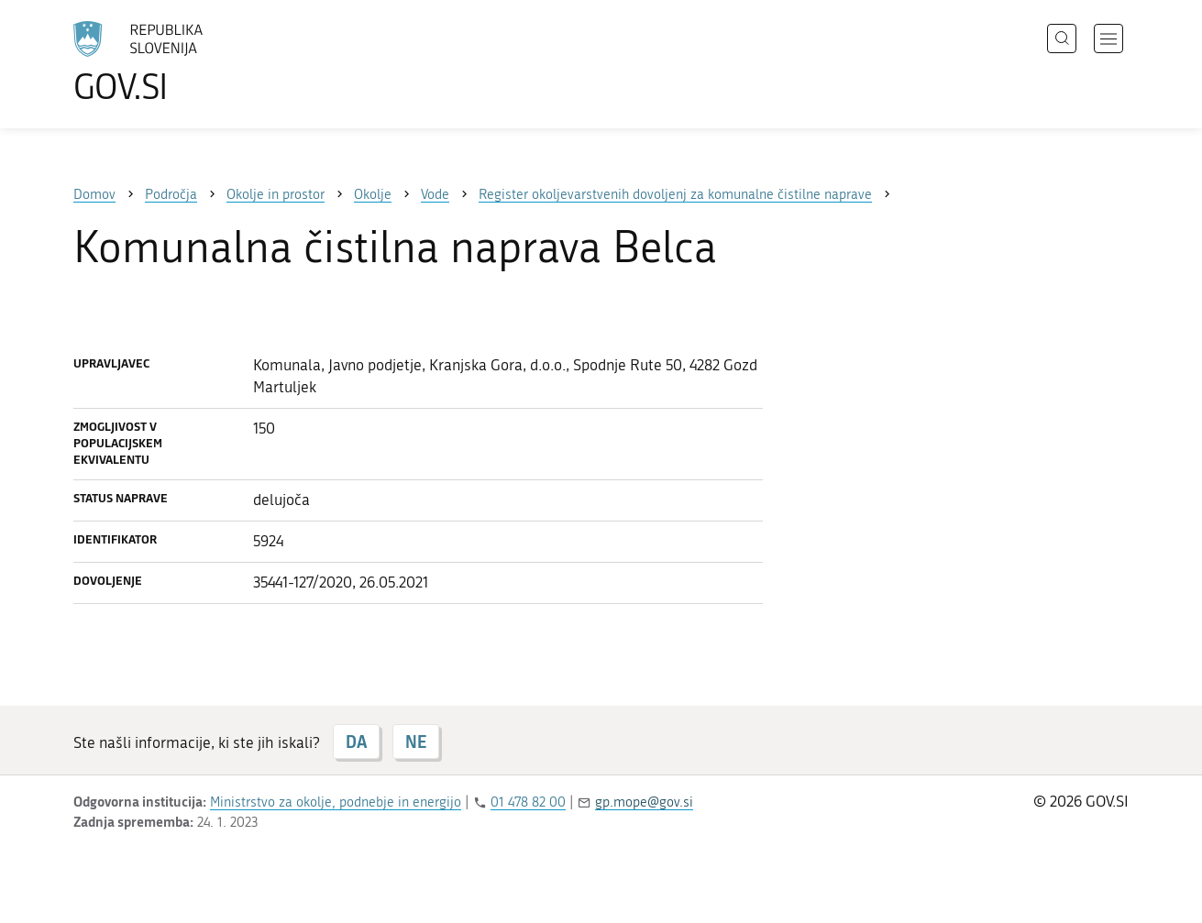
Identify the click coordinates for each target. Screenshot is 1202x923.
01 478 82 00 (528, 802)
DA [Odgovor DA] (356, 741)
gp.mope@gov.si (644, 802)
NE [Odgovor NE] (415, 741)
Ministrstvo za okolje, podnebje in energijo (335, 802)
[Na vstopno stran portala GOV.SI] (188, 62)
